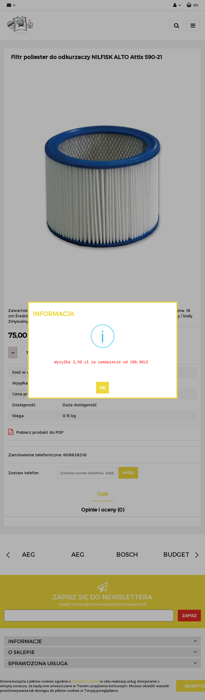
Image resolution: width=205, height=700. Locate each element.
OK (102, 387)
